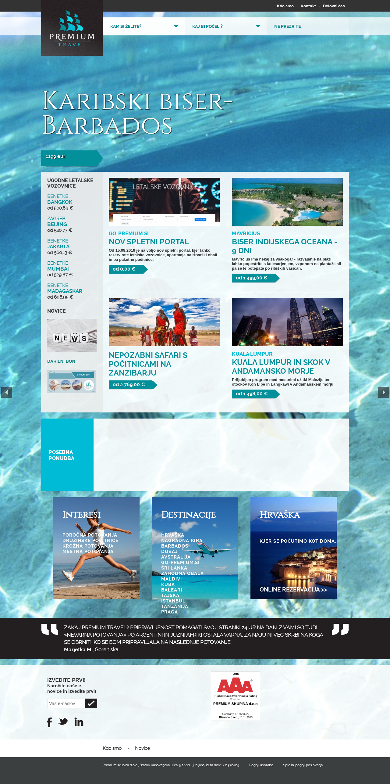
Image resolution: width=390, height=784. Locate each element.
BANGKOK (72, 202)
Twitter (63, 721)
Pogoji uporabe (261, 765)
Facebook (49, 722)
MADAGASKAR (72, 291)
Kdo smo (285, 6)
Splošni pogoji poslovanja (303, 765)
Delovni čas (334, 6)
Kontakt (308, 6)
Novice (142, 748)
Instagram (78, 721)
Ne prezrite (287, 26)
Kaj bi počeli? (207, 26)
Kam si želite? (125, 26)
